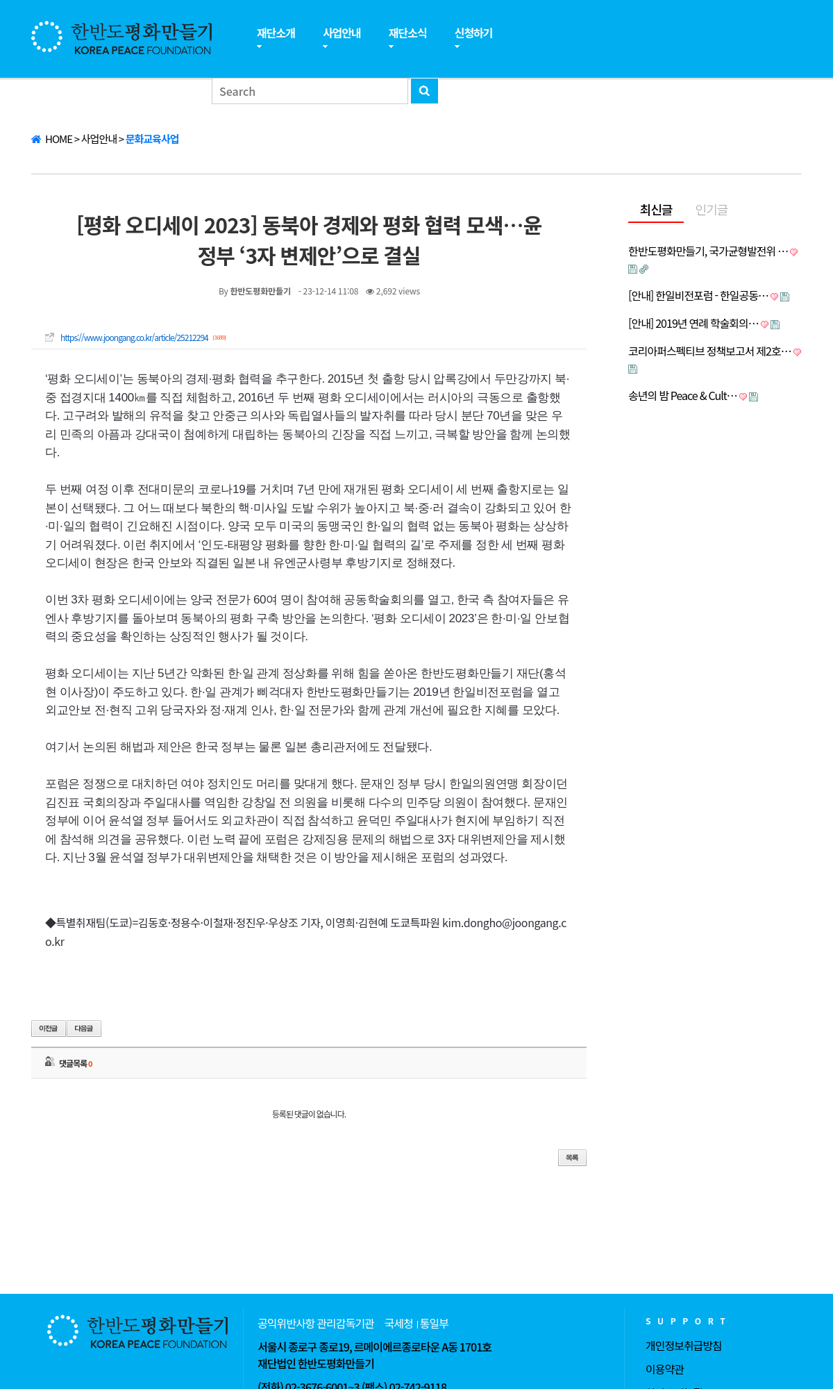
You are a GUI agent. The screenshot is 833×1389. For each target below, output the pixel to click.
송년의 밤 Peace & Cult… (682, 395)
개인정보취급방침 (684, 1345)
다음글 (84, 1028)
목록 (572, 1157)
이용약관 (665, 1369)
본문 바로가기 (0, 0)
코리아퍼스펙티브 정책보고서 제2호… (709, 350)
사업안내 (342, 32)
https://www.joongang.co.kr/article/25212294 (134, 337)
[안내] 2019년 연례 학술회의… (693, 323)
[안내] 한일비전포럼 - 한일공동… (698, 295)
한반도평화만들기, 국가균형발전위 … (708, 250)
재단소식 (408, 32)
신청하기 (474, 32)
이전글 (48, 1028)
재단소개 (276, 32)
